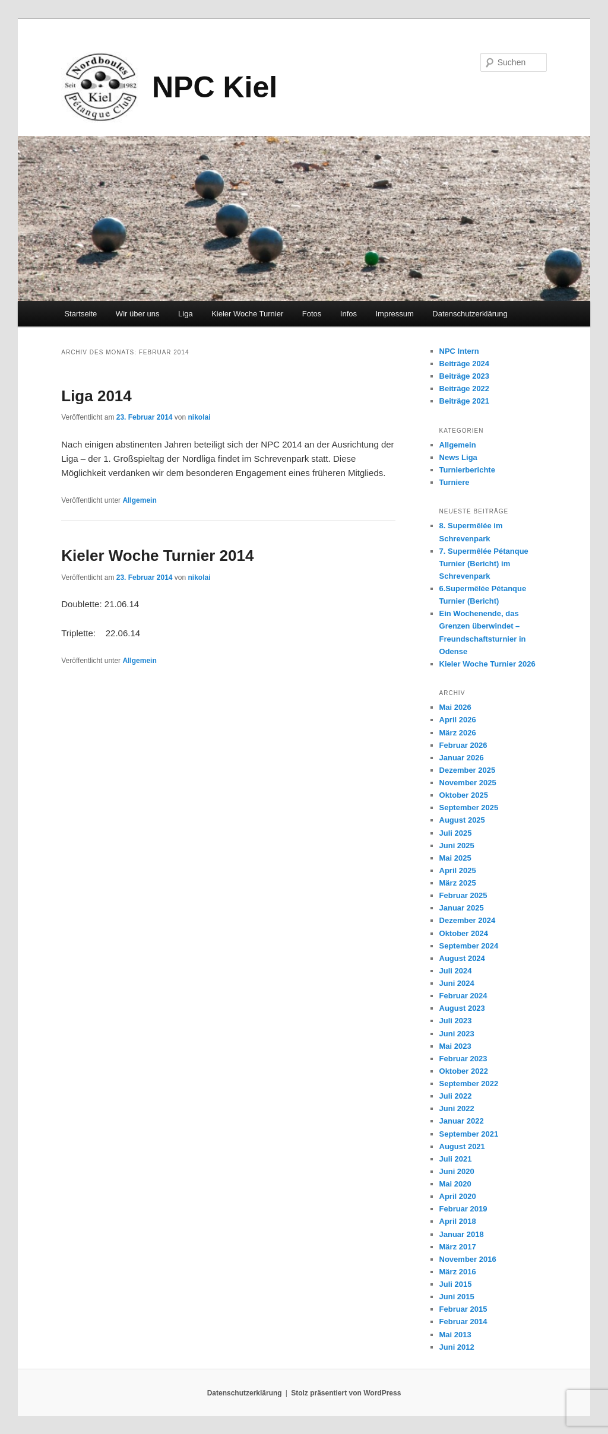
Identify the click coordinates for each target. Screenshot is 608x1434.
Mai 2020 (455, 1183)
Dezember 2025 (467, 770)
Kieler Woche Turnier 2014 (157, 555)
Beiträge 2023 (464, 376)
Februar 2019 (463, 1208)
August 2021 (462, 1146)
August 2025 (462, 820)
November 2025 (467, 782)
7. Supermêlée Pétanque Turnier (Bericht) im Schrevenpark (483, 563)
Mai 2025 (455, 858)
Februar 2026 (463, 745)
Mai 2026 (455, 707)
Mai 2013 (455, 1334)
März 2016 (457, 1271)
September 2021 (469, 1134)
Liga (185, 313)
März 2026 (457, 732)
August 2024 (462, 958)
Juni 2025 (456, 845)
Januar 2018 (461, 1234)
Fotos (312, 313)
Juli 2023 (455, 1020)
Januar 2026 (461, 757)
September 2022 (469, 1083)
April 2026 (457, 719)
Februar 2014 (463, 1321)
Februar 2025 (463, 895)
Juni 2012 (456, 1347)
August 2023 (462, 1008)
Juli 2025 (455, 833)
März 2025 (457, 882)
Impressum (395, 313)
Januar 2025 (461, 907)
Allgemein (139, 500)
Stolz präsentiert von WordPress (346, 1393)
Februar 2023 (463, 1058)
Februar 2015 (463, 1309)
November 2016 (467, 1259)
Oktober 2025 (463, 795)
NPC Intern (459, 351)
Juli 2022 (455, 1096)
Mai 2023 (455, 1046)
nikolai (199, 417)
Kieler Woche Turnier (247, 313)
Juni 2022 (456, 1108)
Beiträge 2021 (464, 400)
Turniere (454, 482)
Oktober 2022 (463, 1071)
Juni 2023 (456, 1033)
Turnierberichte (467, 469)
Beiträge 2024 (464, 363)
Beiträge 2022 (464, 388)
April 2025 (457, 870)
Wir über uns (138, 313)
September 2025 (469, 807)
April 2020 (457, 1196)
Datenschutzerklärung (469, 313)
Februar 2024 (463, 995)
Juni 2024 (456, 983)
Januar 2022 (461, 1120)
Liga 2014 (96, 396)
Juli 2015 (455, 1284)
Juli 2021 (455, 1158)
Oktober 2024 (463, 933)
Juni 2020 (456, 1171)
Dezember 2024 (467, 920)
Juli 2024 (455, 970)
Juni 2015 (456, 1296)
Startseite (80, 313)
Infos (348, 313)
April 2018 (457, 1221)
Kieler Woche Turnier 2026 (487, 663)
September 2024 (469, 945)
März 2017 (457, 1246)
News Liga (458, 457)
